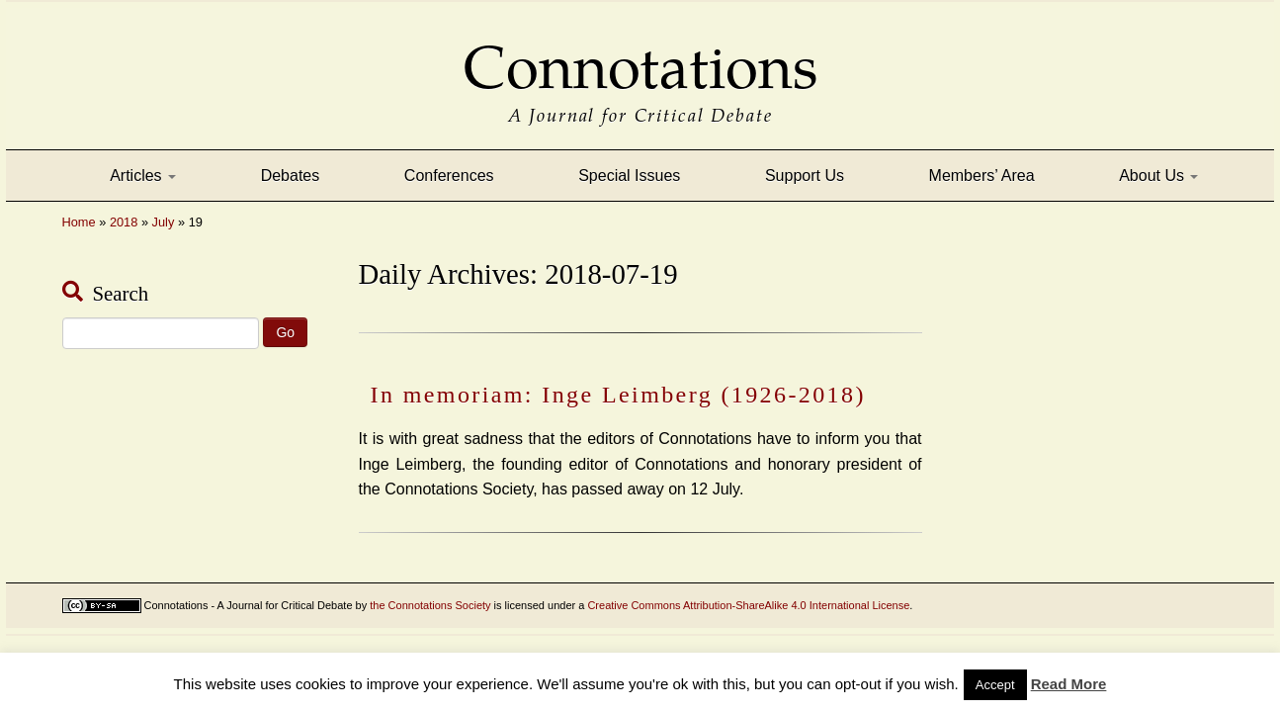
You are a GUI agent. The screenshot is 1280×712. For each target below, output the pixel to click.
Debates (290, 175)
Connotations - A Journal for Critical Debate (248, 605)
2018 (123, 222)
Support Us (804, 175)
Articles (143, 175)
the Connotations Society (430, 605)
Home (79, 222)
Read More (1069, 683)
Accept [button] (995, 684)
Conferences (449, 175)
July (163, 222)
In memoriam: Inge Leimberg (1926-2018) (618, 394)
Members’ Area (982, 175)
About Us (1158, 175)
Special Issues (629, 175)
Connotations (640, 54)
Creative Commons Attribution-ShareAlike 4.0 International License (748, 605)
